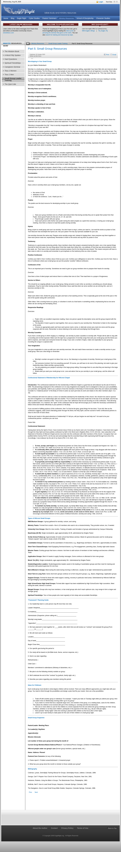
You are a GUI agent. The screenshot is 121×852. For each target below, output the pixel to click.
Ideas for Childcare (34, 685)
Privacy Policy (67, 828)
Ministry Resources (37, 43)
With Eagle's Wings (88, 31)
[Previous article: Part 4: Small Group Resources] (30, 792)
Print (106, 54)
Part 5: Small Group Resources (47, 48)
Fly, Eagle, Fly (103, 31)
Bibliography (32, 769)
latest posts (70, 31)
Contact (54, 828)
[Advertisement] (13, 128)
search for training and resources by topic (59, 35)
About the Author (40, 828)
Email (113, 54)
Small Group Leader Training (57, 43)
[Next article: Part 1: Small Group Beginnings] (36, 792)
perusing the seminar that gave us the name (57, 33)
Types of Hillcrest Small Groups (39, 518)
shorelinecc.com (8, 33)
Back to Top (112, 828)
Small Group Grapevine (36, 718)
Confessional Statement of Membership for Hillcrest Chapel (49, 378)
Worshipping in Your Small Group (40, 61)
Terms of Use (82, 828)
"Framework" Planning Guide (38, 600)
